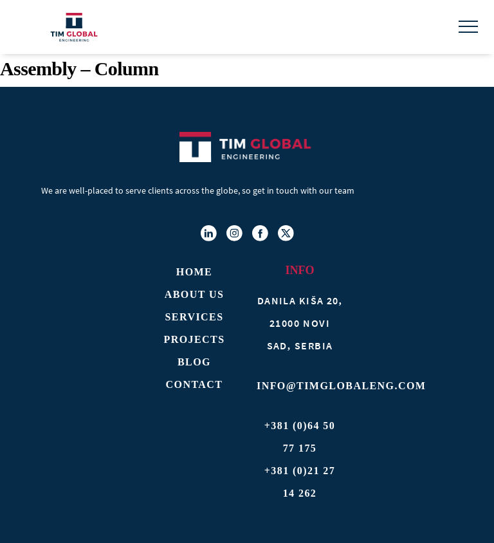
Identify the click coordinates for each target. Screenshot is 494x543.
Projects (193, 339)
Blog (194, 361)
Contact (194, 384)
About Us (194, 294)
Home (194, 271)
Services (194, 316)
